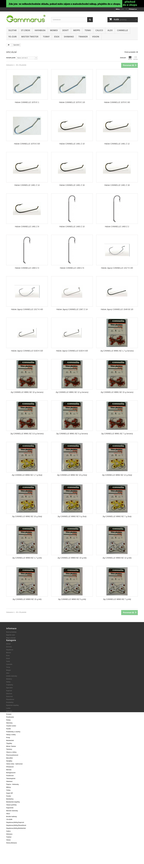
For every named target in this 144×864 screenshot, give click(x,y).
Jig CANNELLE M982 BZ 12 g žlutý (117, 475)
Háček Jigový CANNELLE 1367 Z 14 (72, 309)
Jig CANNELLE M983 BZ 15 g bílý (27, 599)
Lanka (8, 715)
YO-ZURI (12, 36)
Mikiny (8, 794)
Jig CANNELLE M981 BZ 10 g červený (27, 392)
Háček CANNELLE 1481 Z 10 (72, 144)
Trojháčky (9, 692)
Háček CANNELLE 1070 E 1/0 (72, 102)
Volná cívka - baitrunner (14, 771)
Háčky (8, 689)
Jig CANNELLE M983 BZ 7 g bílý (117, 599)
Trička (8, 797)
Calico (99, 30)
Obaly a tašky (11, 741)
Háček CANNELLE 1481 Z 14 (27, 185)
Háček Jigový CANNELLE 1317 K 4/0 (27, 309)
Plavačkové (10, 706)
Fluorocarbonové (12, 762)
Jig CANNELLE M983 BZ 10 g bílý (72, 558)
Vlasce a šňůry (11, 759)
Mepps (76, 30)
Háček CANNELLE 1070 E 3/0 (117, 102)
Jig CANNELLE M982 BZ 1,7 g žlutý (27, 475)
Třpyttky (9, 750)
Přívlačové (10, 774)
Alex (110, 30)
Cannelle (122, 30)
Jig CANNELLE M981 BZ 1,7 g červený (117, 351)
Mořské (8, 776)
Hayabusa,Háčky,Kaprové (15, 829)
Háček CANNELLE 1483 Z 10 (72, 227)
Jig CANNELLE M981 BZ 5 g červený (72, 434)
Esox (56, 36)
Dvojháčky (10, 709)
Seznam (135, 58)
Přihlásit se (133, 9)
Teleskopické (10, 785)
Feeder (8, 803)
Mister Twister (29, 36)
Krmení (8, 721)
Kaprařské (9, 814)
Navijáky (9, 768)
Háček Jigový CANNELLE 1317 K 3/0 (117, 268)
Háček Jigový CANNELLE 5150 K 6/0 (72, 351)
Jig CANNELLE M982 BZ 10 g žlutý (72, 475)
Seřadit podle (10, 58)
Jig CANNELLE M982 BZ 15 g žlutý (27, 516)
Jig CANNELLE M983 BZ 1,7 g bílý (27, 558)
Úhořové (9, 700)
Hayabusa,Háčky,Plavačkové (16, 832)
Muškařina (9, 806)
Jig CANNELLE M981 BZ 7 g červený (117, 434)
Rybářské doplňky (12, 712)
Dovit (65, 30)
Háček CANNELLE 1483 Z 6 (72, 268)
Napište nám (10, 635)
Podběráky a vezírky (13, 738)
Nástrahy (9, 730)
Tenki (88, 30)
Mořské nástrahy (12, 817)
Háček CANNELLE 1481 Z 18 (117, 185)
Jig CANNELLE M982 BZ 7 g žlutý (117, 516)
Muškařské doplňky (13, 809)
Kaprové (9, 697)
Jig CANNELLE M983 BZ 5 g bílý (72, 599)
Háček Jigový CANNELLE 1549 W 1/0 (117, 309)
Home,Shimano (11, 850)
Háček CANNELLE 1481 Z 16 (72, 185)
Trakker (83, 36)
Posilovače (10, 724)
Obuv (8, 820)
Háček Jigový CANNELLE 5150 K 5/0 (27, 351)
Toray (46, 36)
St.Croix (25, 30)
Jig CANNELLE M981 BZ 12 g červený (72, 392)
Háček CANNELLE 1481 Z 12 (117, 144)
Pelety (8, 727)
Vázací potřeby (11, 812)
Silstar (12, 30)
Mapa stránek (11, 638)
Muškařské (10, 747)
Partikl (8, 736)
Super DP (9, 800)
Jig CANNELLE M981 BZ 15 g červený (117, 392)
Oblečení (9, 788)
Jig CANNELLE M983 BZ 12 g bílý (117, 558)
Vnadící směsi (11, 733)
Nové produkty (11, 632)
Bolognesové (10, 779)
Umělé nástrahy (11, 683)
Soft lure (9, 718)
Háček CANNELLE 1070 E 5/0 (27, 144)
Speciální (9, 695)
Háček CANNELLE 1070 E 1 (27, 102)
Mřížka (130, 58)
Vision (95, 36)
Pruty (8, 744)
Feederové (10, 782)
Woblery (9, 686)
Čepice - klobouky (12, 791)
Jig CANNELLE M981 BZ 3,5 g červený (27, 434)
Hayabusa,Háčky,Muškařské (16, 835)
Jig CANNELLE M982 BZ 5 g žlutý (72, 516)
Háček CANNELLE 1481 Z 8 (27, 227)
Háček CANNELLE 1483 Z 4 (27, 268)
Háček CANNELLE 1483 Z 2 (117, 227)
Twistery (9, 756)
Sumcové (9, 703)
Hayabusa (40, 30)
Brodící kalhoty (11, 823)
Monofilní (9, 765)
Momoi (54, 30)
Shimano (69, 36)
